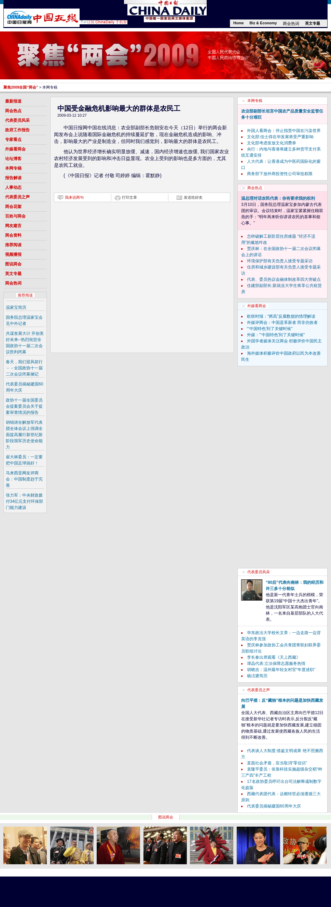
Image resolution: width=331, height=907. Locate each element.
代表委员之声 (17, 197)
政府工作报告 (17, 130)
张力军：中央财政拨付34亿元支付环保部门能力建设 (24, 501)
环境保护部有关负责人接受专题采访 (280, 261)
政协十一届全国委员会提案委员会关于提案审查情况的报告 (24, 406)
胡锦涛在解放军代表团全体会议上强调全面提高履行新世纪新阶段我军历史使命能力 (24, 434)
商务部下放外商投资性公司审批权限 (280, 173)
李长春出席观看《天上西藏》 (273, 657)
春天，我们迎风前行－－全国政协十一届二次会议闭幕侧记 (24, 368)
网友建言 (13, 225)
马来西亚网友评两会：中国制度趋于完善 (24, 479)
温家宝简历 (16, 307)
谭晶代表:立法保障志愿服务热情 (276, 663)
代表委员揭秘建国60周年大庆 (274, 806)
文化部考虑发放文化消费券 (271, 143)
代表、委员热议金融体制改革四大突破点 (284, 279)
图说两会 (13, 264)
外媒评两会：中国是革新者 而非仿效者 (282, 322)
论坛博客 (13, 158)
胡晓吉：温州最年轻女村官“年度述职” (281, 669)
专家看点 (13, 139)
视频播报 (13, 254)
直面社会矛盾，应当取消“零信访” (277, 763)
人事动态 (13, 187)
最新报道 (13, 101)
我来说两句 (74, 197)
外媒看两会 (15, 149)
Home (238, 23)
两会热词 (291, 23)
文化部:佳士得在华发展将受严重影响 (280, 136)
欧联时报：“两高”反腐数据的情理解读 (281, 316)
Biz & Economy (263, 23)
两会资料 (13, 235)
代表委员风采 (17, 120)
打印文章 (129, 197)
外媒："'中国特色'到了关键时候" (276, 334)
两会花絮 (13, 206)
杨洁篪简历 (257, 675)
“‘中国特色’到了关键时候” (269, 328)
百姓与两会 (15, 216)
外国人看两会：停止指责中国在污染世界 (284, 130)
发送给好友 (193, 197)
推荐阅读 (13, 244)
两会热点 (13, 110)
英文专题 (312, 23)
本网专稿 (13, 168)
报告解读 (13, 177)
